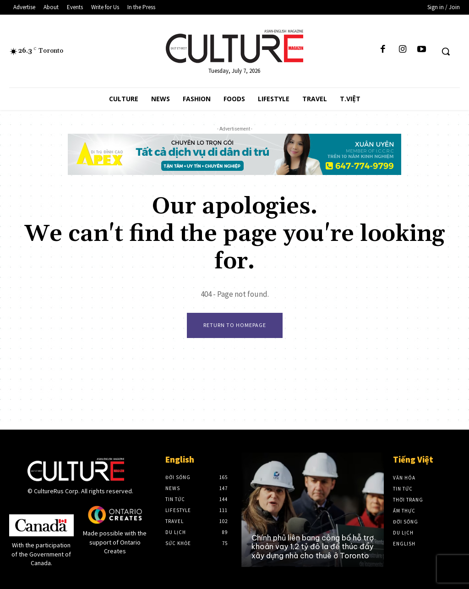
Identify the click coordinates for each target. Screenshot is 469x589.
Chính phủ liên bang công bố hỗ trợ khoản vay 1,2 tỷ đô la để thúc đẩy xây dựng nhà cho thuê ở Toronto (312, 546)
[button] (445, 51)
